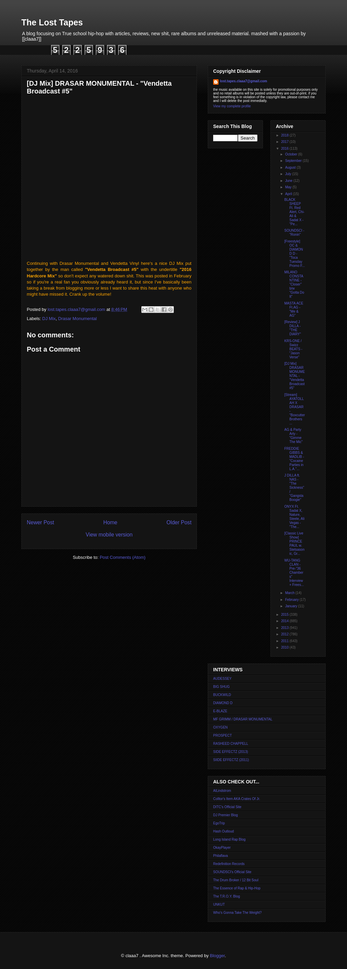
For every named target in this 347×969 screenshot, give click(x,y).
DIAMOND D (222, 703)
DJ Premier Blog (225, 815)
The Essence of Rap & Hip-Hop (237, 888)
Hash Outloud (223, 831)
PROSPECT (222, 735)
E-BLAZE (220, 711)
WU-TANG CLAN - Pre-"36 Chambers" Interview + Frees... (294, 573)
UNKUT (219, 904)
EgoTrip (219, 823)
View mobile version (109, 535)
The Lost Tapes (52, 22)
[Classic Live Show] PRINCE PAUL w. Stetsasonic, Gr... (294, 543)
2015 (285, 614)
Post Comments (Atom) (122, 557)
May (288, 187)
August (291, 167)
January (291, 606)
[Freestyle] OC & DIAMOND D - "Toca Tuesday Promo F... (294, 253)
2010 (285, 647)
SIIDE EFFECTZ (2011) (231, 760)
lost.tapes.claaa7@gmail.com (243, 81)
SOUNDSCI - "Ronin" (294, 232)
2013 (285, 628)
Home (110, 522)
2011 (285, 641)
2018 (285, 135)
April (289, 194)
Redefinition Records (229, 864)
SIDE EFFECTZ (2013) (230, 752)
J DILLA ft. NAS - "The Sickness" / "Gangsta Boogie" (294, 487)
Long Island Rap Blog (229, 839)
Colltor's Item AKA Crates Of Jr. (236, 799)
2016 (285, 148)
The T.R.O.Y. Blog (226, 896)
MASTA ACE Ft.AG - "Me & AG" (293, 309)
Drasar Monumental (77, 318)
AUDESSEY (222, 678)
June (289, 181)
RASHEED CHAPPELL (230, 743)
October (291, 154)
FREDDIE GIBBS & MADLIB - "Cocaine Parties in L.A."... (294, 459)
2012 (285, 634)
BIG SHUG (221, 687)
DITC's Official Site (227, 807)
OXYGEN (220, 727)
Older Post (178, 522)
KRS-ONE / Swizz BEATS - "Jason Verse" (293, 349)
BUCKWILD (222, 695)
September (294, 161)
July (288, 174)
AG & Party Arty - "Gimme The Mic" (293, 436)
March (290, 593)
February (292, 600)
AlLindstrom (222, 791)
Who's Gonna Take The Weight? (237, 912)
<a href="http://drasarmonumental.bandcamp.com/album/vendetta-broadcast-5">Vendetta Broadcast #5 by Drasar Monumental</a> (109, 179)
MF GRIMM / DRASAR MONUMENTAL (242, 719)
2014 (285, 621)
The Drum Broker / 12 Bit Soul (235, 880)
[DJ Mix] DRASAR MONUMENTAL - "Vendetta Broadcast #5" (294, 376)
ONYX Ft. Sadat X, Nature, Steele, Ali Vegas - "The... (294, 517)
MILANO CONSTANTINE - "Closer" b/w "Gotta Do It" (294, 284)
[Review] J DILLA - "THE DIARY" (292, 328)
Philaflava (220, 856)
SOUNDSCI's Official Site (232, 872)
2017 (285, 142)
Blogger (217, 955)
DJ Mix (49, 318)
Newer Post (40, 522)
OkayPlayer (222, 847)
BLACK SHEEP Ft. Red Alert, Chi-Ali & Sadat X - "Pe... (294, 212)
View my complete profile (232, 106)
